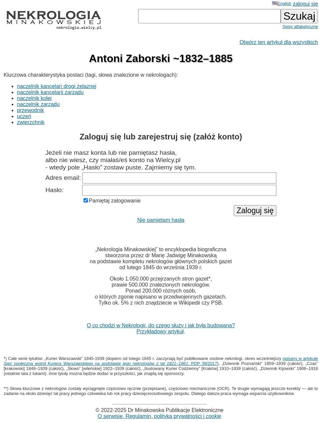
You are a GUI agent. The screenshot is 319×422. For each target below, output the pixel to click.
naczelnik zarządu (38, 104)
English (281, 3)
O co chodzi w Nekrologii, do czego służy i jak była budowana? (161, 325)
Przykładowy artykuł (160, 331)
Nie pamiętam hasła (160, 220)
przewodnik (30, 110)
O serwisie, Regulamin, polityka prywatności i (159, 416)
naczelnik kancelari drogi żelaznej (56, 86)
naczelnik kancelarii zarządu (50, 92)
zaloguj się (305, 4)
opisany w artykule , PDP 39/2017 (161, 361)
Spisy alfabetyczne (300, 26)
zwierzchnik (31, 122)
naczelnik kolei (34, 98)
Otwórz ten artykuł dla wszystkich (278, 42)
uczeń (24, 116)
